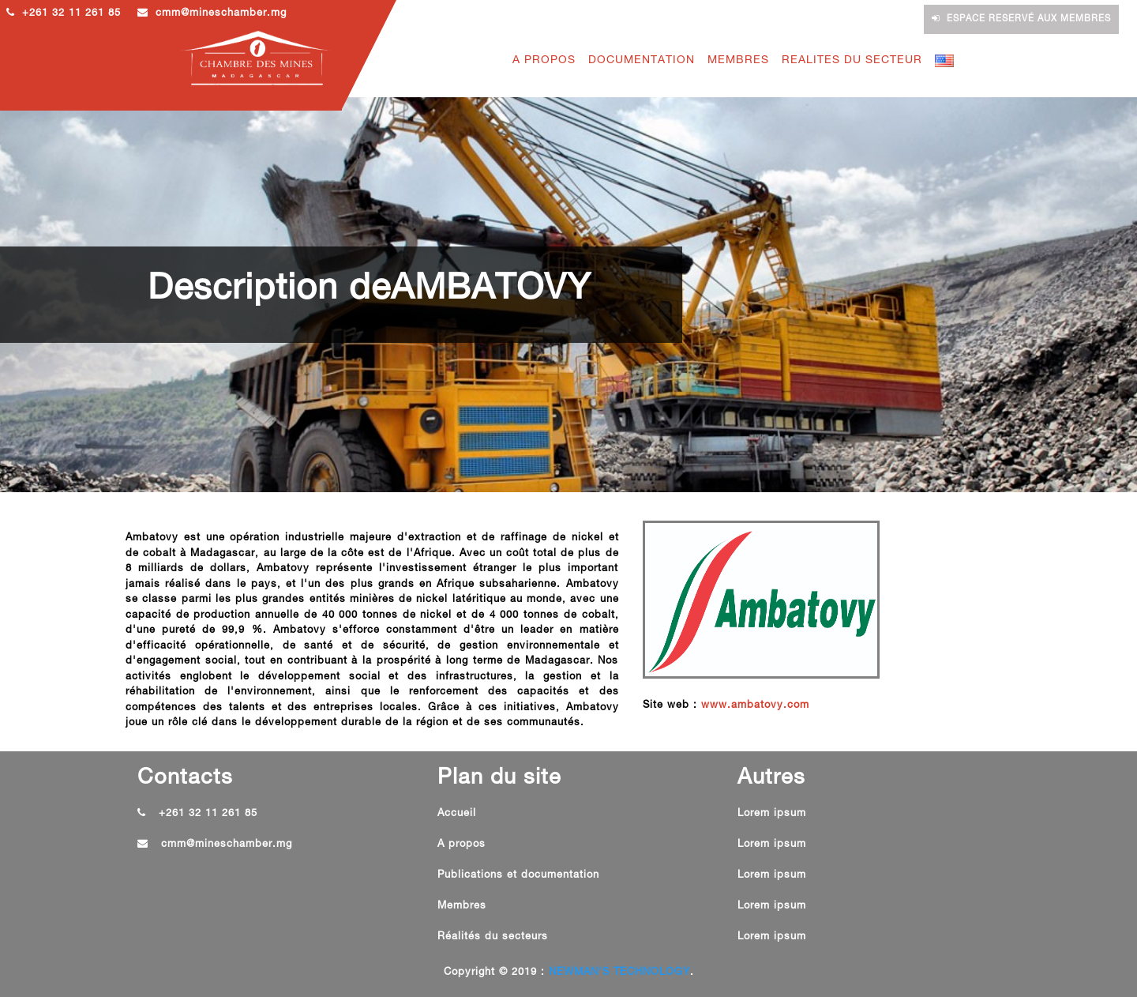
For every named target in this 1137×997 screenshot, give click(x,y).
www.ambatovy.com (755, 706)
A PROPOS (544, 60)
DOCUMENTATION (641, 60)
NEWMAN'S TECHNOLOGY (619, 973)
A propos (461, 845)
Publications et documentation (518, 876)
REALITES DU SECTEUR (852, 60)
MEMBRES (738, 60)
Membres (461, 906)
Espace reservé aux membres (1021, 19)
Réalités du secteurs (492, 937)
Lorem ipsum (771, 814)
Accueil (456, 814)
